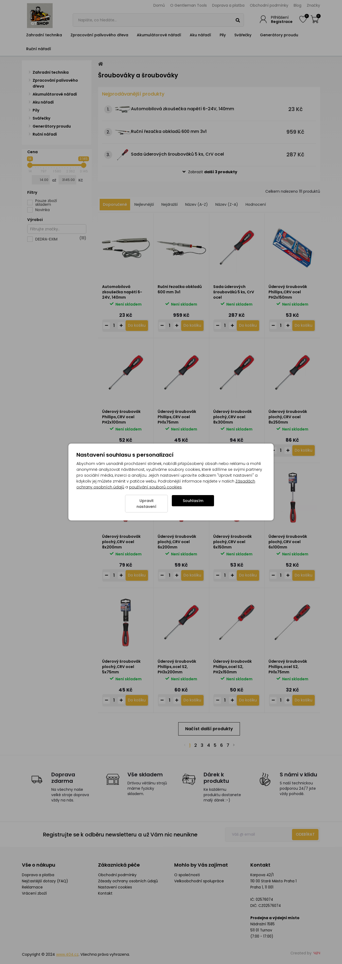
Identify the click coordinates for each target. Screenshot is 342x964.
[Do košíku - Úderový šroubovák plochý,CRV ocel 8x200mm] (137, 575)
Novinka (42, 209)
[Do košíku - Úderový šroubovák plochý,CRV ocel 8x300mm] (248, 450)
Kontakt (105, 893)
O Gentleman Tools (188, 5)
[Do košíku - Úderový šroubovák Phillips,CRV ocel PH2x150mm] (303, 325)
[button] (209, 172)
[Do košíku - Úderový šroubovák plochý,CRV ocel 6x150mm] (248, 575)
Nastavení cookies (115, 887)
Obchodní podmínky (269, 5)
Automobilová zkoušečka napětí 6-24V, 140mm (182, 109)
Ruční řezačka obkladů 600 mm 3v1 (169, 131)
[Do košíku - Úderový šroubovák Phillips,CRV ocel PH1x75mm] (192, 450)
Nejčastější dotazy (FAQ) (45, 881)
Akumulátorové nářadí (159, 35)
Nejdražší (169, 204)
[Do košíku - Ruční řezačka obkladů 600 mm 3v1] (192, 325)
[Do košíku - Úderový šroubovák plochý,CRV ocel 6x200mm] (192, 575)
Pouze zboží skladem (46, 203)
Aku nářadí (200, 35)
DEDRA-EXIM (60, 239)
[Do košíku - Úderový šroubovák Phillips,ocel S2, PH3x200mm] (192, 700)
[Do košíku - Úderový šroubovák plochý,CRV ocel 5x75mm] (137, 700)
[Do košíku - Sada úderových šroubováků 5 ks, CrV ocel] (248, 325)
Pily (223, 35)
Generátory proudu (279, 35)
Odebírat (305, 834)
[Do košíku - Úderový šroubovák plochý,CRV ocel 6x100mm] (303, 575)
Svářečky (242, 35)
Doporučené (115, 204)
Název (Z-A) (226, 204)
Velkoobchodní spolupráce (199, 881)
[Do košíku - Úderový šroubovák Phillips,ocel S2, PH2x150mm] (248, 700)
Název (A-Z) (196, 204)
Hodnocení (256, 204)
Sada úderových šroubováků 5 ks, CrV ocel (177, 154)
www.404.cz (67, 954)
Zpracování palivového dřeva (99, 35)
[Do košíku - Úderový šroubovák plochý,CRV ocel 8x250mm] (303, 450)
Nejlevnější (144, 204)
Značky (313, 5)
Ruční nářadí (38, 49)
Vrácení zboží (34, 893)
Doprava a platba (228, 5)
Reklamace (32, 887)
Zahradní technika (44, 35)
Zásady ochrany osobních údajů (128, 881)
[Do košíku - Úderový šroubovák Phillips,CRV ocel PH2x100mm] (137, 450)
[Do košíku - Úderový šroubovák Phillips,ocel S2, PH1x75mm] (303, 700)
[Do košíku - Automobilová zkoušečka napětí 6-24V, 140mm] (137, 325)
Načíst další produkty (209, 729)
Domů (159, 5)
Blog (297, 5)
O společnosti (187, 875)
